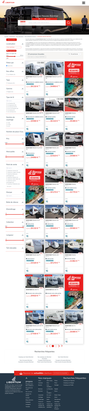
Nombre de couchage (10, 116)
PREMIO (70, 111)
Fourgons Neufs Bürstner (44, 358)
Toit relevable (11, 246)
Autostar (40, 381)
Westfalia (56, 400)
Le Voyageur (49, 390)
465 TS (70, 324)
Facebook (28, 400)
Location (53, 2)
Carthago (40, 395)
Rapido (56, 387)
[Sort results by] (74, 52)
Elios (48, 381)
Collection (10, 220)
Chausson (40, 400)
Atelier (47, 2)
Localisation (10, 42)
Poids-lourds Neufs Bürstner (44, 360)
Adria (39, 379)
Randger (56, 383)
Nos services (34, 2)
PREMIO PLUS (52, 111)
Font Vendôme (49, 384)
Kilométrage (10, 207)
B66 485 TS (32, 288)
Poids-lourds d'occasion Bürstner (63, 360)
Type (8, 78)
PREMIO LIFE (52, 146)
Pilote (55, 379)
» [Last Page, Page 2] (61, 344)
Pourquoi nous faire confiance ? (30, 383)
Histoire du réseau (28, 393)
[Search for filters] (14, 99)
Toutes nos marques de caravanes (50, 403)
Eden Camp (49, 379)
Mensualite (10, 150)
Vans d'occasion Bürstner (26, 358)
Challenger (41, 397)
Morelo (48, 395)
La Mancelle (50, 387)
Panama (49, 400)
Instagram (28, 402)
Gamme (9, 87)
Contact (85, 2)
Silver (55, 395)
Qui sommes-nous (60, 2)
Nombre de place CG (14, 130)
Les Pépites (21, 2)
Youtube (28, 405)
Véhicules (27, 2)
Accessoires (42, 2)
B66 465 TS (52, 288)
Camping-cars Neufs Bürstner (25, 355)
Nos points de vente (29, 386)
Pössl (55, 381)
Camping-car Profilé (68, 383)
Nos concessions (77, 2)
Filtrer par (10, 61)
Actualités (69, 2)
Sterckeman (57, 397)
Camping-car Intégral (68, 381)
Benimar (40, 387)
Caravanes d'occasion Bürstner (26, 360)
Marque (9, 190)
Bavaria (40, 383)
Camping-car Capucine (69, 379)
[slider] (6, 142)
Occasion (48, 17)
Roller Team (57, 393)
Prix (7, 137)
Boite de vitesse (12, 200)
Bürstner (40, 389)
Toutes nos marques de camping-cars (41, 403)
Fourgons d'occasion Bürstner (63, 358)
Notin (48, 397)
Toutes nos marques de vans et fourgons (57, 404)
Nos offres (10, 69)
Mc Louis (49, 393)
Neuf (41, 17)
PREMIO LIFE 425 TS (34, 111)
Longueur (9, 233)
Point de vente (11, 163)
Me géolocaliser (11, 49)
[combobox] (50, 20)
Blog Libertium (29, 398)
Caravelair (40, 393)
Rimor (56, 389)
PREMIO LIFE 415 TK (34, 324)
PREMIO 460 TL (33, 253)
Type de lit (10, 95)
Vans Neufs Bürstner (63, 355)
